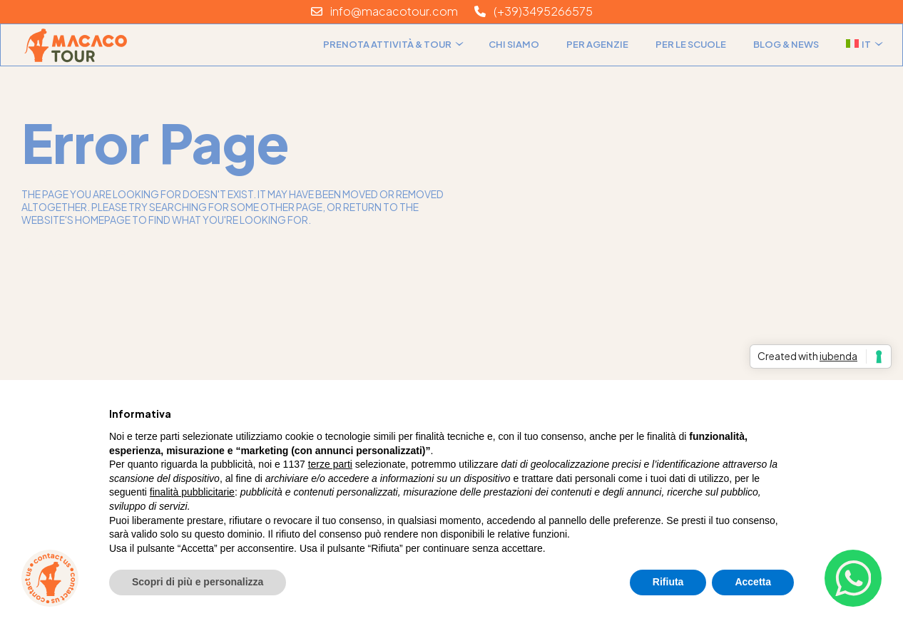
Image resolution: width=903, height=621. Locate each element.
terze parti (330, 464)
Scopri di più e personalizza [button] (197, 581)
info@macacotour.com (384, 11)
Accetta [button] (753, 581)
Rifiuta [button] (668, 581)
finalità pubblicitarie (192, 492)
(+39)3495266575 (533, 11)
